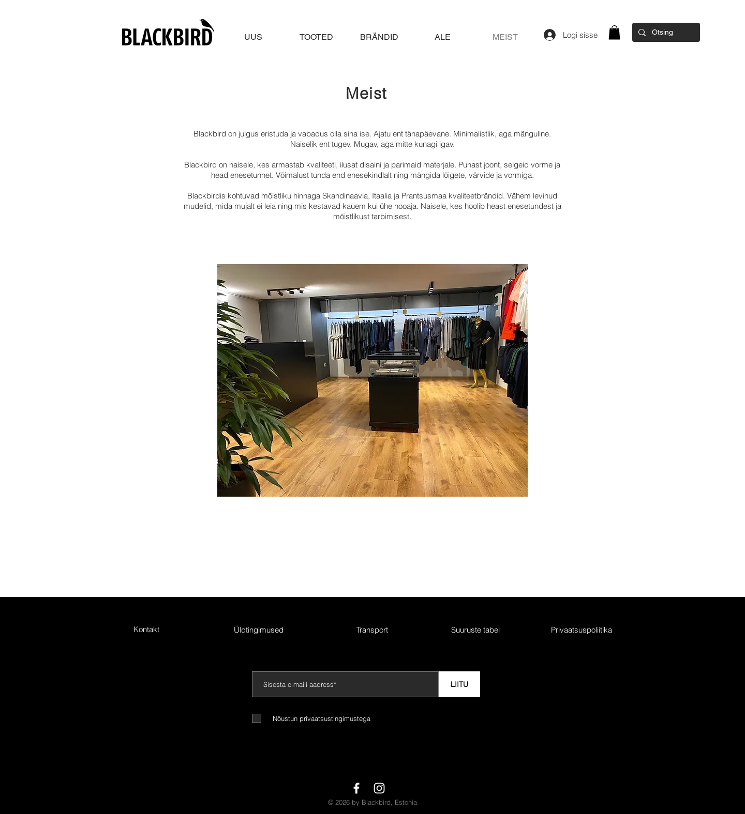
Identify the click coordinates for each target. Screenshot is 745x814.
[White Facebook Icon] (356, 788)
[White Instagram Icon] (379, 788)
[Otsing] (665, 32)
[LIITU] (459, 684)
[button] (614, 32)
